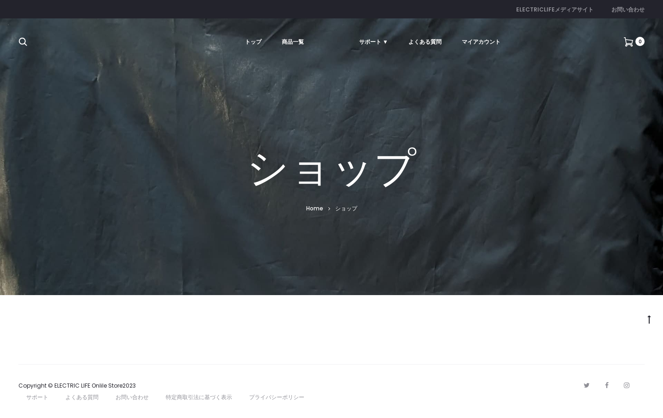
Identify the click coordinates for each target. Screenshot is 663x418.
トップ (253, 42)
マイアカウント (481, 42)
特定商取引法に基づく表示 (199, 397)
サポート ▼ (373, 42)
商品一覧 (293, 42)
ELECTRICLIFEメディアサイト (554, 9)
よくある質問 (425, 42)
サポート (37, 397)
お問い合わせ (628, 9)
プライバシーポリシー (276, 397)
